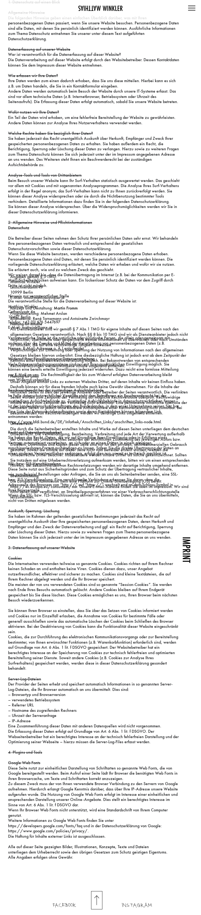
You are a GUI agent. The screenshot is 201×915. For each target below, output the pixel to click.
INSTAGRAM (137, 905)
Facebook (64, 905)
